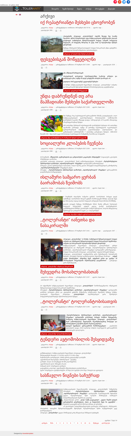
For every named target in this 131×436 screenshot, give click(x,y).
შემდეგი (96, 423)
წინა (51, 423)
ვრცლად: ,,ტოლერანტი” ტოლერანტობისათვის (56, 334)
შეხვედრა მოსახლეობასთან (69, 272)
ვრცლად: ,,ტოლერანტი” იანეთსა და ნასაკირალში (57, 266)
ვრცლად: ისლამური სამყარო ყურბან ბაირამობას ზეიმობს (82, 214)
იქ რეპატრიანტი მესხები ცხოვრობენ (77, 22)
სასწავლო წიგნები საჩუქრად (70, 375)
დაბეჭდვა (56, 30)
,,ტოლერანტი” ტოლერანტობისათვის (78, 301)
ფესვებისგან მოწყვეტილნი (68, 59)
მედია (79, 9)
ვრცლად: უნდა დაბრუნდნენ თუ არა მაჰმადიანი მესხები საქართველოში (63, 137)
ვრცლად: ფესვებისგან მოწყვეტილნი (75, 90)
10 (85, 423)
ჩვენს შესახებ (67, 9)
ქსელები (111, 9)
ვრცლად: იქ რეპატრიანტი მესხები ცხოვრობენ (78, 54)
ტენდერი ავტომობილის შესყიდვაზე (77, 339)
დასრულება (106, 423)
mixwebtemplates (27, 433)
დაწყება (45, 423)
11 (89, 423)
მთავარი (55, 9)
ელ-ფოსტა (60, 30)
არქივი (88, 9)
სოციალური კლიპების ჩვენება (71, 143)
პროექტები (99, 9)
